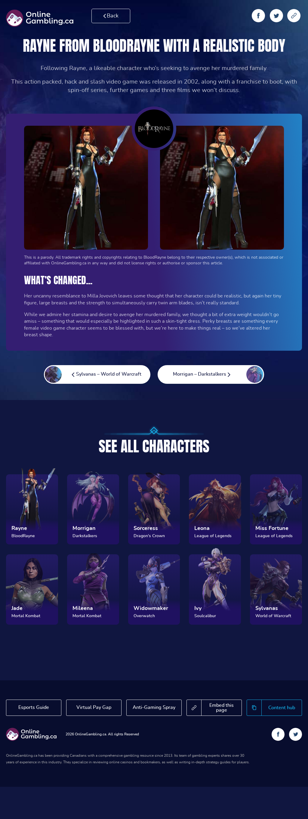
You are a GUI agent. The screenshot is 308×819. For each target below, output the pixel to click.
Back (111, 16)
